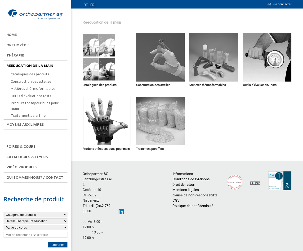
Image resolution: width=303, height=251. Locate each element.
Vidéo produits (21, 167)
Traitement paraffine (28, 115)
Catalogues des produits (30, 74)
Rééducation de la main (29, 66)
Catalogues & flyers (27, 157)
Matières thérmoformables (33, 89)
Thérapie (15, 55)
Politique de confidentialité (193, 206)
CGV (176, 200)
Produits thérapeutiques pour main (34, 105)
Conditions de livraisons (191, 179)
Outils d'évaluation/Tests (31, 96)
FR (92, 5)
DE (86, 5)
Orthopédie (18, 45)
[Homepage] (35, 14)
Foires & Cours (21, 146)
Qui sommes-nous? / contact (34, 177)
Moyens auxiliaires (25, 124)
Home (11, 35)
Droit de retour (184, 184)
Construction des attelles (31, 81)
